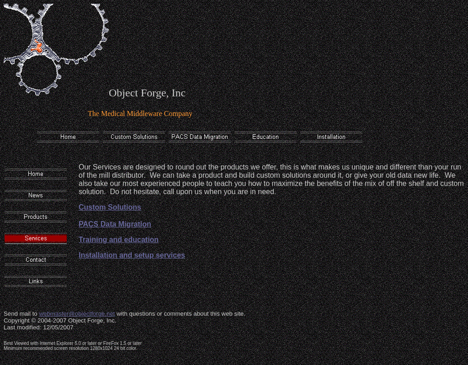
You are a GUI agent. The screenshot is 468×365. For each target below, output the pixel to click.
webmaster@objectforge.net (77, 313)
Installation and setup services (132, 255)
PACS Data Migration (115, 224)
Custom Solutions (110, 207)
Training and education (119, 239)
